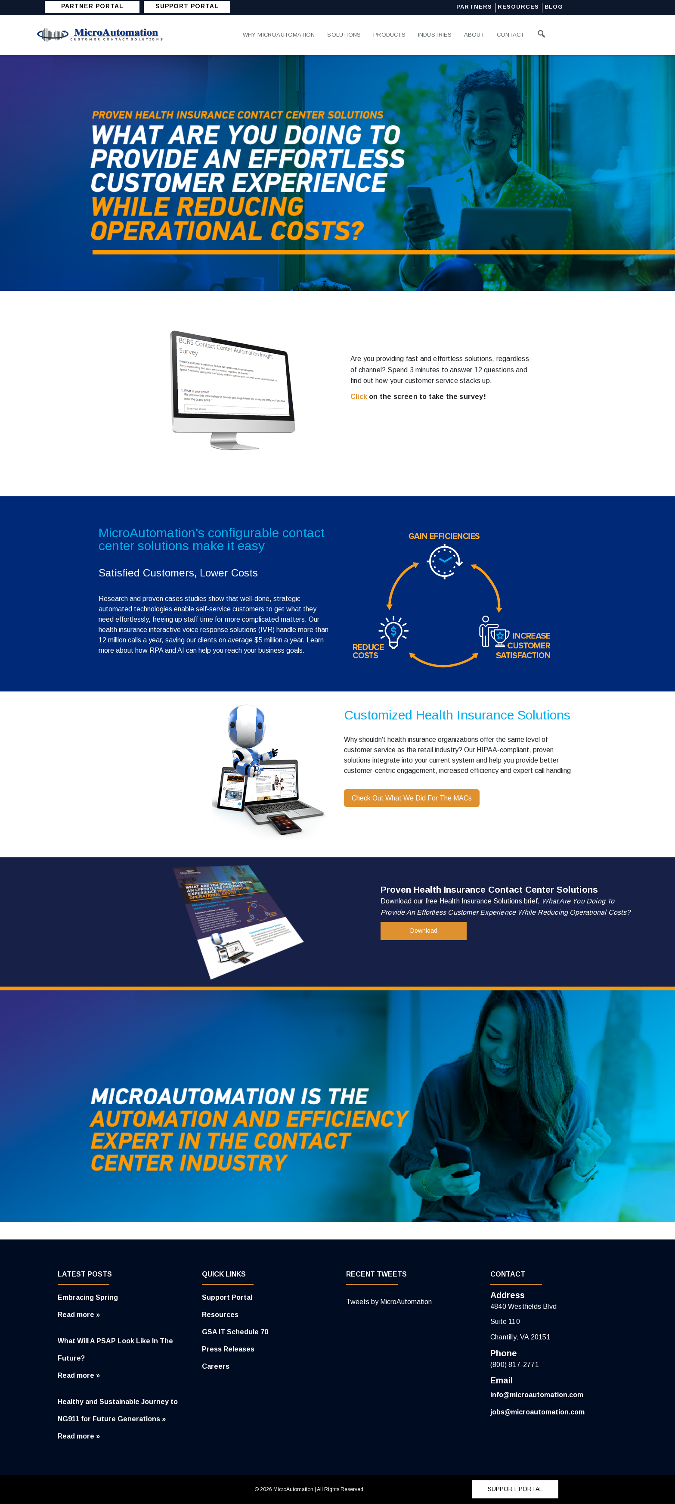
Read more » (79, 1314)
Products (390, 34)
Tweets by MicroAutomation (389, 1301)
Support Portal (227, 1297)
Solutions (344, 34)
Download (423, 931)
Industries (436, 34)
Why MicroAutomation (279, 34)
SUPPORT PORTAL (187, 6)
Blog (554, 7)
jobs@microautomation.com (537, 1412)
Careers (215, 1366)
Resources (519, 7)
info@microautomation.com (536, 1394)
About (476, 34)
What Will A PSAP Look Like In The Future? (115, 1349)
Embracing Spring (88, 1297)
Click (358, 396)
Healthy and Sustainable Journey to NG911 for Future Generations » (118, 1410)
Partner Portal (92, 6)
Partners (475, 7)
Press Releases (228, 1349)
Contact (512, 34)
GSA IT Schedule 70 (235, 1332)
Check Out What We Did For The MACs (412, 798)
